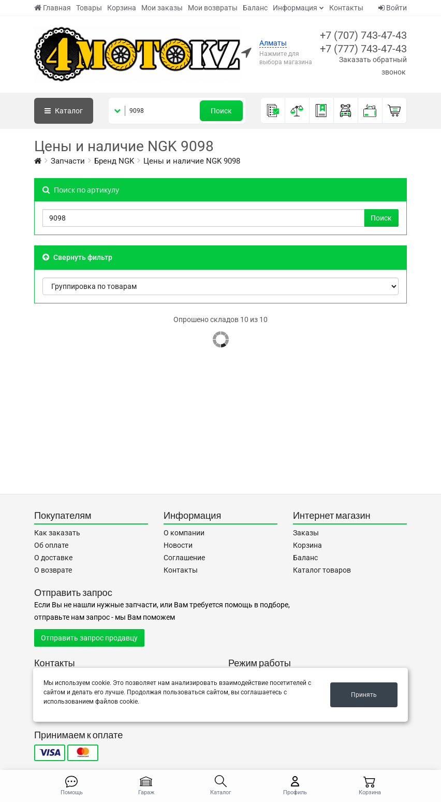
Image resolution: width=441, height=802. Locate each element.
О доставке (53, 557)
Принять (364, 694)
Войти (392, 8)
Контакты (346, 8)
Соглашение (184, 557)
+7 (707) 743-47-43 (363, 35)
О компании (184, 533)
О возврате (53, 570)
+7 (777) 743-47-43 (363, 48)
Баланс (255, 8)
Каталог (64, 111)
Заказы (306, 533)
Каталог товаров (322, 570)
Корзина (121, 8)
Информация (295, 8)
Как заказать (57, 533)
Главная (52, 8)
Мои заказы (162, 8)
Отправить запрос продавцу (89, 638)
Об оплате (51, 545)
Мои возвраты (213, 8)
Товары (89, 8)
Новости (178, 545)
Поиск (221, 111)
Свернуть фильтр (77, 257)
